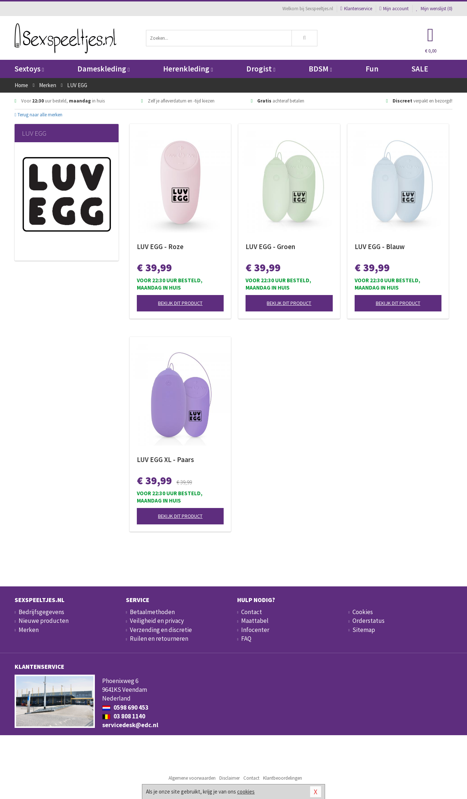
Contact (251, 612)
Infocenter (255, 630)
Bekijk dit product (180, 303)
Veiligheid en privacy (157, 621)
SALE (420, 69)
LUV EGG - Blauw (380, 246)
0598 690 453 (125, 707)
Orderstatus (368, 621)
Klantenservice (356, 8)
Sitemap (363, 630)
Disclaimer (229, 778)
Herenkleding (188, 69)
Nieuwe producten (44, 621)
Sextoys (29, 69)
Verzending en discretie (161, 630)
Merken (29, 630)
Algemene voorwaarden (192, 778)
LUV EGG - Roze (160, 246)
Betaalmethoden (152, 612)
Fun (372, 69)
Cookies (362, 612)
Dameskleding (103, 69)
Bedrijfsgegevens (41, 612)
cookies (246, 791)
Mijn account (394, 8)
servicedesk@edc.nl (130, 725)
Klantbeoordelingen (282, 778)
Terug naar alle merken (38, 115)
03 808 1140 (123, 716)
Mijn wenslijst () (434, 8)
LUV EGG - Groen (270, 246)
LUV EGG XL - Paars (165, 459)
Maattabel (255, 621)
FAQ (246, 639)
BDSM (320, 69)
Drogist (260, 69)
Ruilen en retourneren (159, 639)
